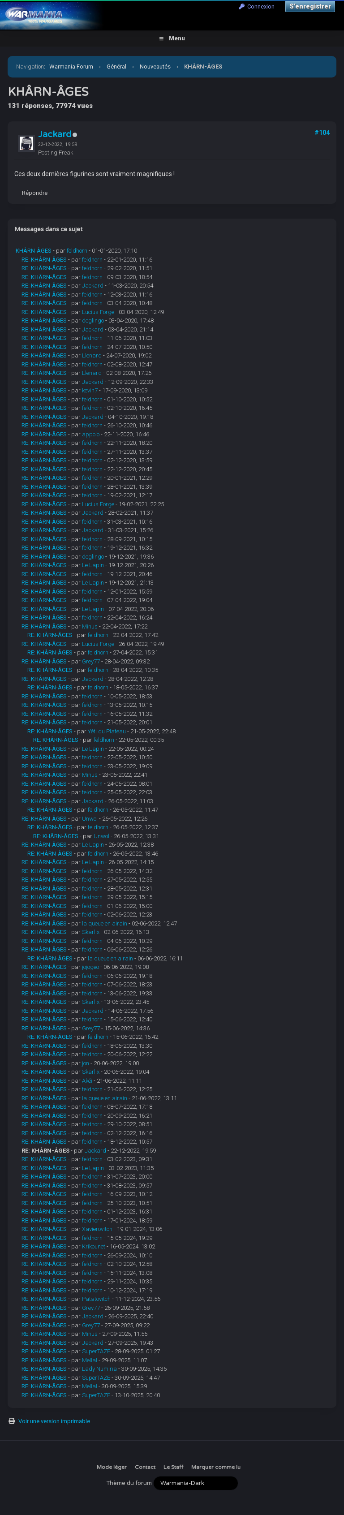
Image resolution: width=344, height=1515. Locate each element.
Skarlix (90, 932)
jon (85, 1063)
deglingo (93, 320)
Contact (145, 1467)
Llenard (92, 355)
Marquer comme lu (216, 1467)
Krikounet (93, 1246)
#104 (322, 132)
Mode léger (112, 1467)
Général (116, 66)
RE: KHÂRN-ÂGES (44, 259)
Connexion (257, 6)
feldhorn (77, 250)
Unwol (90, 818)
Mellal (89, 1360)
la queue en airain (104, 923)
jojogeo (90, 967)
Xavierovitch (97, 1229)
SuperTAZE (96, 1351)
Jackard (54, 134)
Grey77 (91, 661)
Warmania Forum (71, 66)
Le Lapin (93, 565)
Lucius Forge (98, 312)
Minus (90, 626)
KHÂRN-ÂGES (34, 250)
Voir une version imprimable (54, 1421)
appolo (90, 434)
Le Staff (173, 1467)
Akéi (87, 1080)
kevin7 (90, 390)
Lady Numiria (99, 1368)
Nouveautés (155, 66)
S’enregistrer (310, 6)
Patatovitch (96, 1298)
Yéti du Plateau (107, 731)
